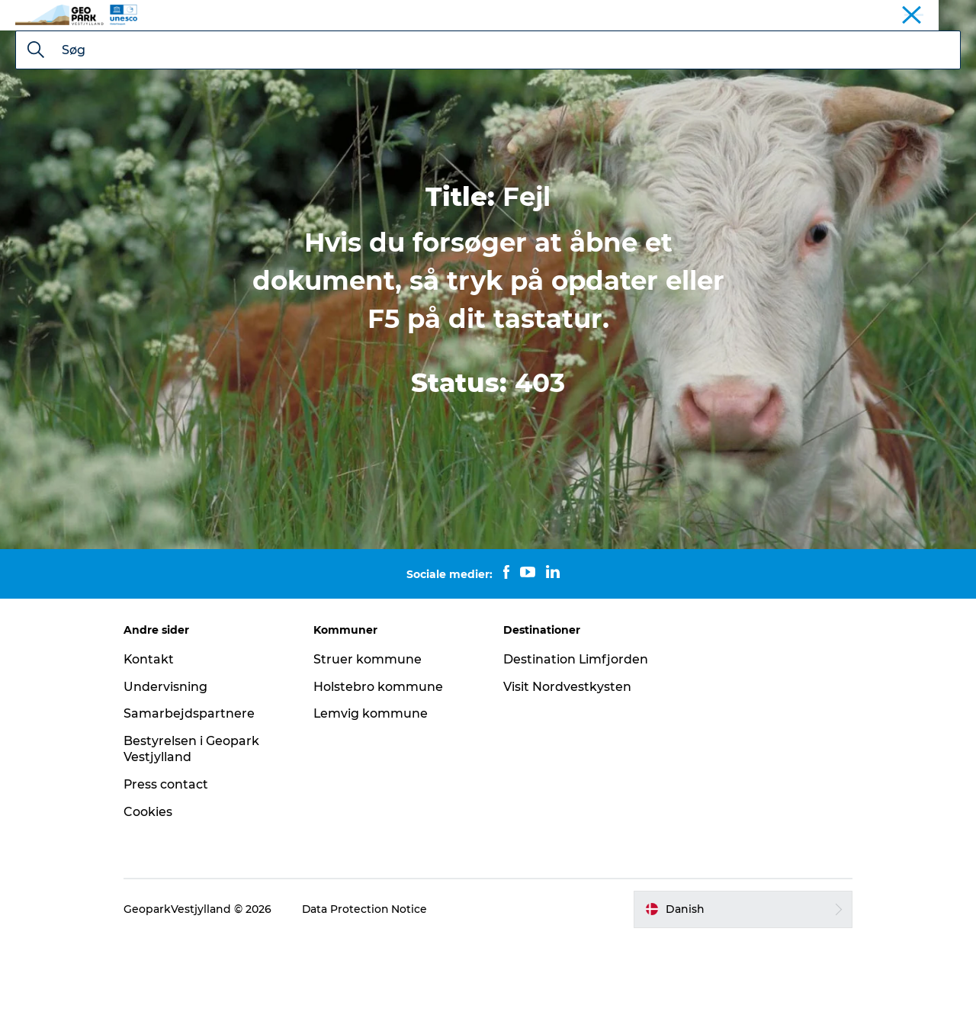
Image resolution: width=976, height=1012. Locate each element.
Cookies (152, 884)
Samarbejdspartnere (193, 786)
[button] (740, 981)
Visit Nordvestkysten (567, 759)
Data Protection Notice (370, 981)
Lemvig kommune (373, 786)
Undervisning (170, 759)
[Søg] (35, 123)
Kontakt (153, 731)
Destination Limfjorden (576, 731)
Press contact (171, 857)
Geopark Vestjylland (916, 14)
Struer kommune (370, 731)
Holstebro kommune (380, 759)
